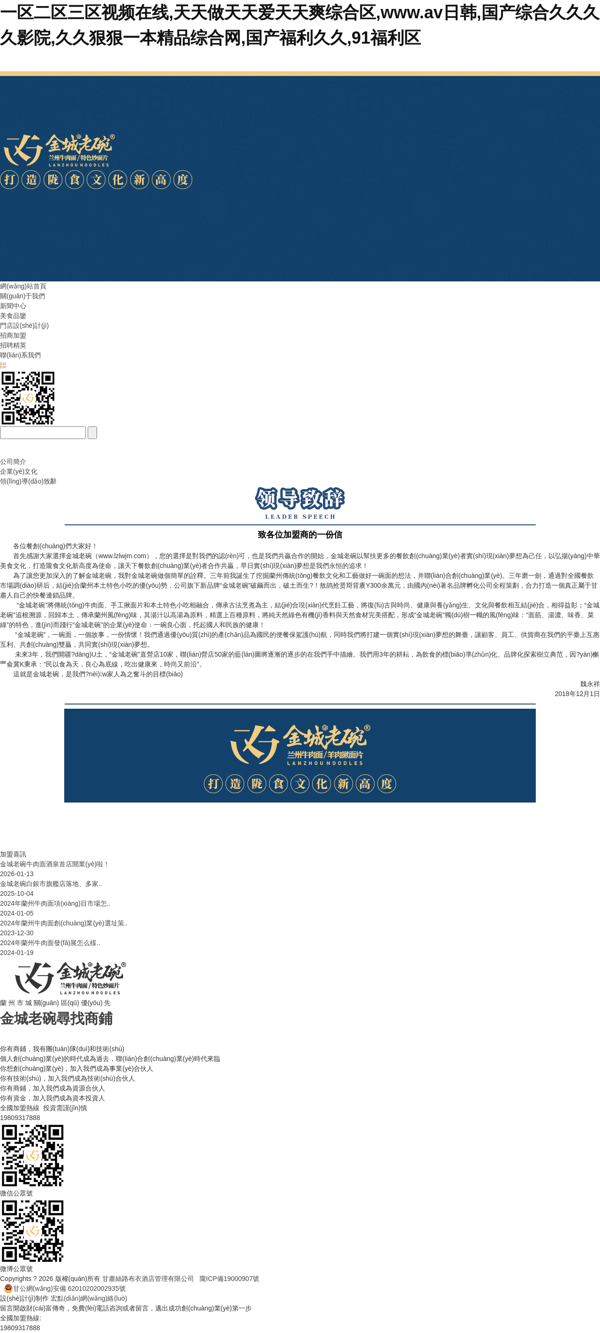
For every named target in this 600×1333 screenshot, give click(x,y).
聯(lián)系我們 (20, 355)
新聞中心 (13, 306)
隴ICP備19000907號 (230, 1278)
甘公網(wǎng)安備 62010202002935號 (65, 1288)
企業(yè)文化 (19, 471)
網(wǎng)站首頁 (23, 286)
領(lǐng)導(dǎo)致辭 (28, 481)
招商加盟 (13, 335)
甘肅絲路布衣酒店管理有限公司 (151, 1278)
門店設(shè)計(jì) (24, 325)
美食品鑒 (13, 315)
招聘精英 (13, 345)
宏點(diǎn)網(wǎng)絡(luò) (89, 1298)
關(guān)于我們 (22, 296)
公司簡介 (13, 461)
